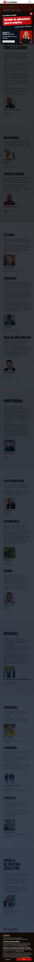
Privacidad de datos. (25, 957)
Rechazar (7, 959)
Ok (24, 959)
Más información (23, 945)
